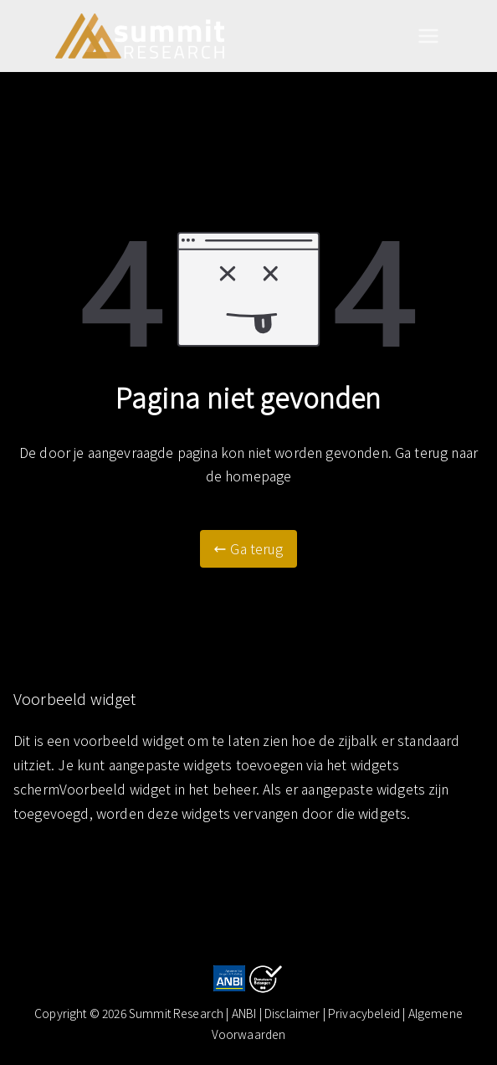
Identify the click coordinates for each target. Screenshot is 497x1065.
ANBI (244, 1013)
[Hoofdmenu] (428, 36)
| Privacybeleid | (365, 1013)
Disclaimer (293, 1013)
